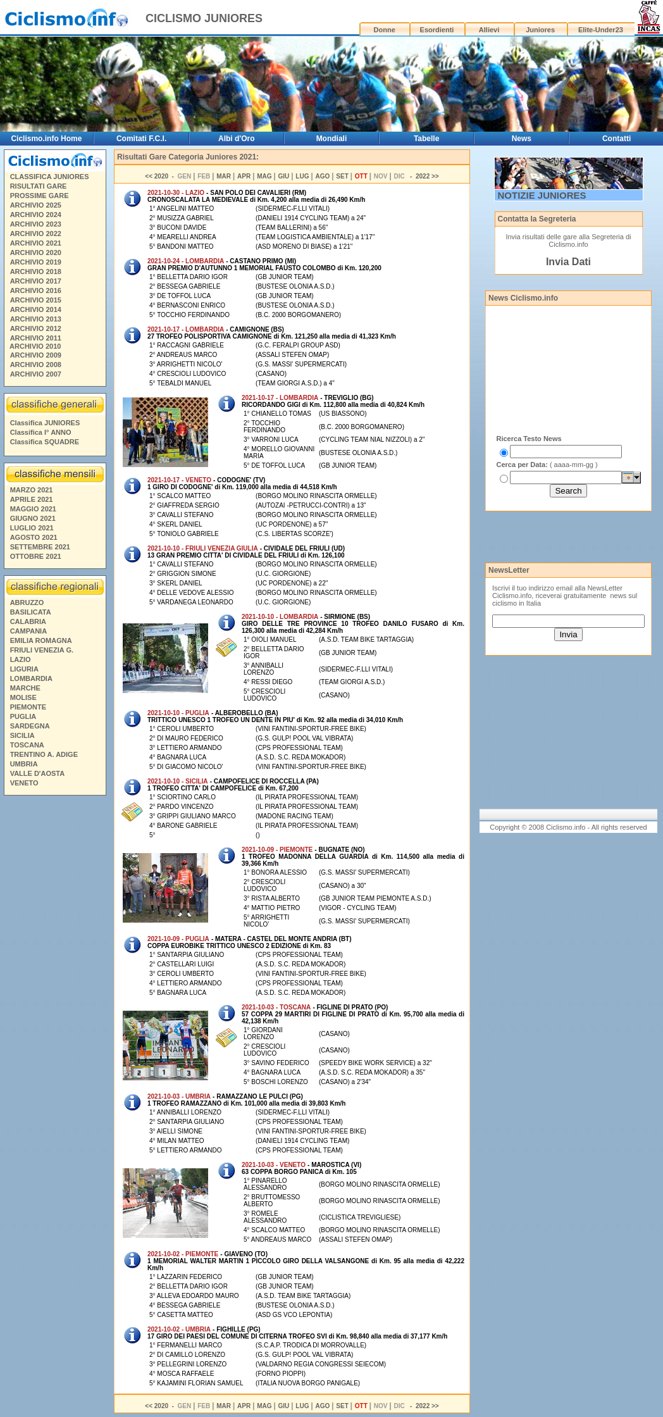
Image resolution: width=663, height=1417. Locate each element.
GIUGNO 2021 (33, 518)
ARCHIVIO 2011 (35, 338)
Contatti (616, 138)
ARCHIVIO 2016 (35, 290)
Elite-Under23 (600, 30)
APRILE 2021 (31, 499)
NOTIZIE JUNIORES (542, 195)
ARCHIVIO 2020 (35, 252)
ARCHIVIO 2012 (35, 328)
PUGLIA (23, 716)
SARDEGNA (30, 726)
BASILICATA (30, 612)
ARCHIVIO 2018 (35, 271)
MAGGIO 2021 (33, 509)
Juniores (540, 30)
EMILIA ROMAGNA (41, 640)
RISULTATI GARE (38, 186)
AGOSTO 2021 (34, 537)
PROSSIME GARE (39, 195)
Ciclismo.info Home (46, 138)
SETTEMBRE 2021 (40, 547)
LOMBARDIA (31, 678)
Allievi (489, 30)
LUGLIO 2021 (32, 528)
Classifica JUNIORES (45, 423)
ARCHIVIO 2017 (35, 281)
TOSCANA (27, 745)
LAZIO (20, 659)
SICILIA (22, 735)
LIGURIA (24, 669)
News (521, 138)
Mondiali (331, 138)
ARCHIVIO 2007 (35, 374)
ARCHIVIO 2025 (35, 205)
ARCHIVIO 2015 (35, 300)
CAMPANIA (28, 631)
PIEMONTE (28, 707)
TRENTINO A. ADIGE (44, 754)
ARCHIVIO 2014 (35, 309)
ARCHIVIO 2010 (35, 346)
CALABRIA (28, 621)
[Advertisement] (54, 993)
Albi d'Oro (236, 138)
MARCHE (25, 688)
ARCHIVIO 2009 (35, 355)
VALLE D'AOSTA (37, 773)
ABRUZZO (27, 602)
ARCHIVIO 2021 (35, 243)
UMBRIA (24, 764)
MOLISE (23, 697)
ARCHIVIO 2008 (35, 364)
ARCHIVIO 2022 (35, 233)
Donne (384, 30)
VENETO (24, 783)
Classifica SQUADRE (44, 442)
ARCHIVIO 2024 (35, 214)
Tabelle (426, 138)
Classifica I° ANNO (40, 432)
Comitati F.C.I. (141, 138)
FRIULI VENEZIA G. (41, 650)
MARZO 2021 (31, 490)
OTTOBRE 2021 (35, 556)
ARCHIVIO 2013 (35, 319)
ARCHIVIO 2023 (35, 224)
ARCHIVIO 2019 (35, 262)
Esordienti (437, 30)
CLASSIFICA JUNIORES (49, 176)
